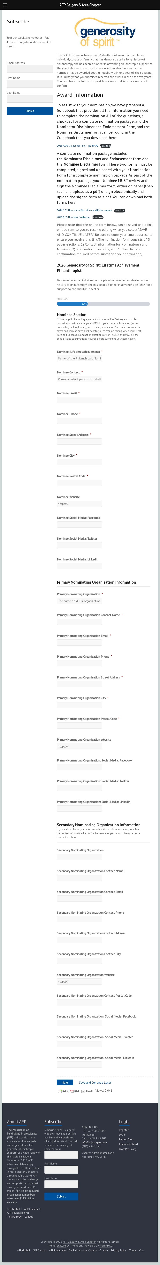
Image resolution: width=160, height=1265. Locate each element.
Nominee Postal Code (72, 476)
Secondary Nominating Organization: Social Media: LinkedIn (95, 1058)
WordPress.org (127, 1149)
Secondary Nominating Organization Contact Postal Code (94, 995)
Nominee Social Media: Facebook (78, 518)
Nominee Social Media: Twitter (77, 538)
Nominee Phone (68, 414)
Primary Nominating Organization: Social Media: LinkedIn (93, 802)
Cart (141, 1250)
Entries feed (126, 1139)
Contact (103, 1250)
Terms (132, 1250)
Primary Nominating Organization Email (84, 636)
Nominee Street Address (74, 435)
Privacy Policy (118, 1250)
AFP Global (13, 1209)
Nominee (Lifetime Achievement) (80, 352)
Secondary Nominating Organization (80, 850)
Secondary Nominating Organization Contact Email (90, 892)
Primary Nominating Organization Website (84, 739)
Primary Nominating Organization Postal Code (88, 719)
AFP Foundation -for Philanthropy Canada (73, 1250)
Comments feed (128, 1144)
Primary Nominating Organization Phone (84, 656)
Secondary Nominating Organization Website (86, 975)
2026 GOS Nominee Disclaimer (73, 217)
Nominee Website (68, 497)
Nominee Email (68, 393)
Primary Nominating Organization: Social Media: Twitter (93, 781)
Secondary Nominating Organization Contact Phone (90, 912)
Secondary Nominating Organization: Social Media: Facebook (96, 1016)
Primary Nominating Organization (80, 594)
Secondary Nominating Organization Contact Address (91, 933)
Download (105, 145)
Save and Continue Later (95, 1082)
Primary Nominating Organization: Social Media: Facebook (94, 760)
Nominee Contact (70, 372)
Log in (122, 1134)
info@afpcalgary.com (94, 1142)
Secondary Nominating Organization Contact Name (90, 871)
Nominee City (67, 455)
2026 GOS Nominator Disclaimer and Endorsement (84, 210)
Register (124, 1130)
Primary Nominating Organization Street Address (90, 677)
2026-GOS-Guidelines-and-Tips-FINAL (77, 145)
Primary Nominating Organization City (83, 698)
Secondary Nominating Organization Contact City (89, 954)
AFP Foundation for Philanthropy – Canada (20, 1214)
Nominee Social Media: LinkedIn (77, 559)
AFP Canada (31, 1209)
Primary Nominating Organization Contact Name (90, 615)
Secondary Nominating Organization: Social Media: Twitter (95, 1037)
